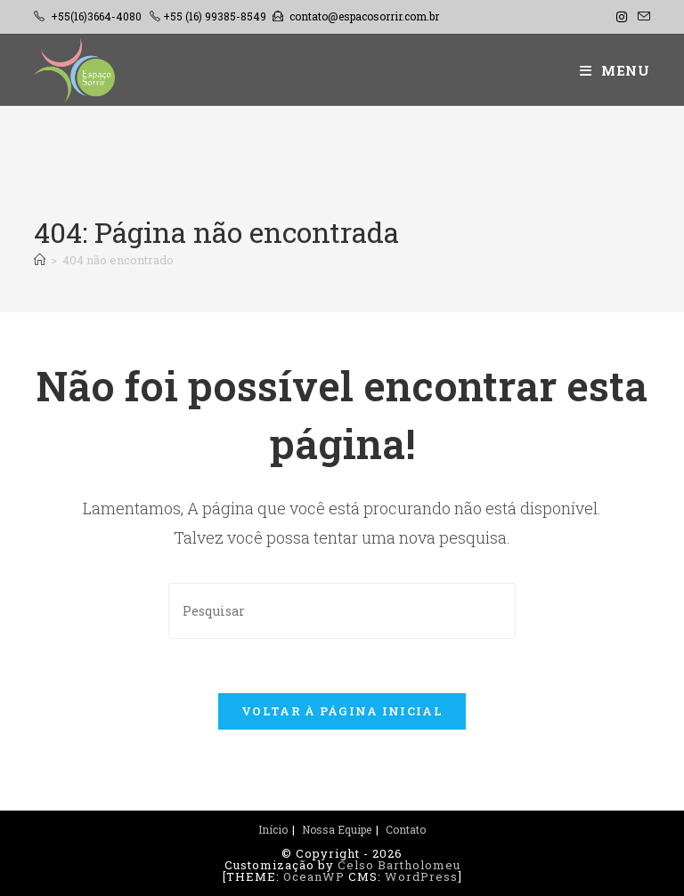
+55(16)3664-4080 (96, 16)
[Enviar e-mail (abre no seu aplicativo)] (641, 17)
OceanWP (314, 876)
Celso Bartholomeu (399, 865)
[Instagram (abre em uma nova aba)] (621, 17)
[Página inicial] (39, 260)
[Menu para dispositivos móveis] (615, 70)
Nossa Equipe (336, 829)
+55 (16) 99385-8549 (214, 16)
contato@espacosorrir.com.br (364, 16)
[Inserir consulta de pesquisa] (342, 611)
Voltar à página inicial (342, 711)
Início (273, 829)
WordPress (421, 876)
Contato (406, 829)
